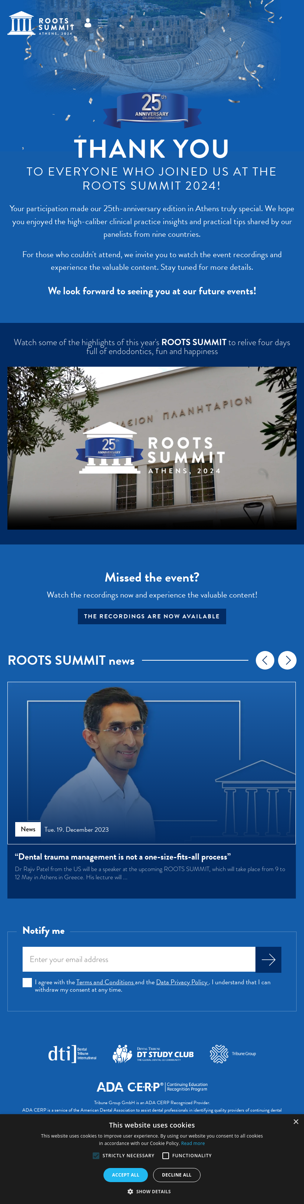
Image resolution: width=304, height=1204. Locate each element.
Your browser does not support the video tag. (152, 448)
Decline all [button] (177, 1175)
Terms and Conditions (105, 983)
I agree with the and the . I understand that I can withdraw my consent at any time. (153, 986)
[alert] (152, 1159)
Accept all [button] (125, 1175)
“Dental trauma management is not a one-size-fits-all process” (123, 856)
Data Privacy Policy (182, 983)
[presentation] (265, 660)
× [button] (295, 1122)
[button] (96, 1155)
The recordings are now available (152, 616)
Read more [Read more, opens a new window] (193, 1143)
